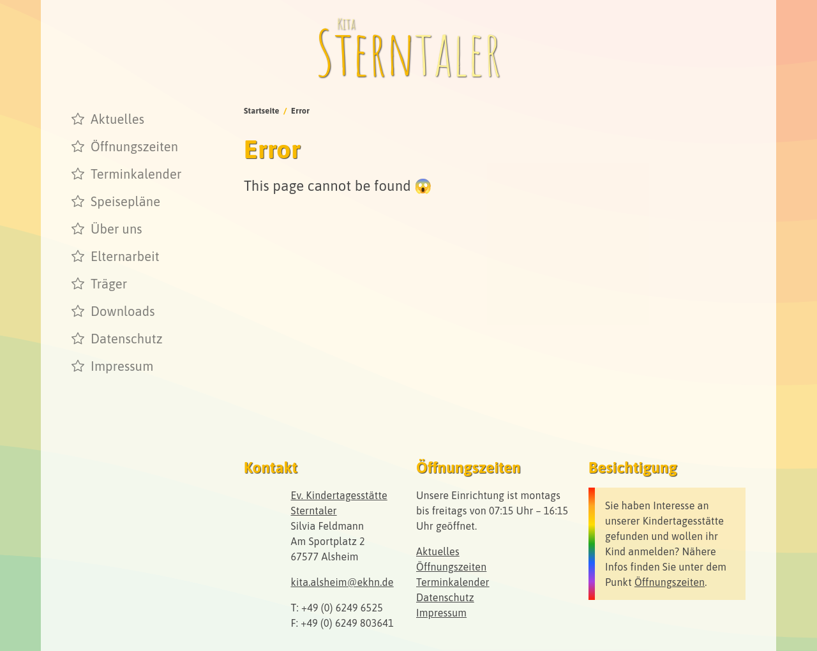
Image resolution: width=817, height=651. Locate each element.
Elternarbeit (125, 256)
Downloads (123, 311)
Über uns (116, 228)
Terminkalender (136, 174)
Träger (109, 283)
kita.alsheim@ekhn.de (342, 582)
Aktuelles (117, 119)
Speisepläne (125, 201)
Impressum (122, 366)
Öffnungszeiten (134, 146)
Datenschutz (127, 338)
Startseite (262, 111)
